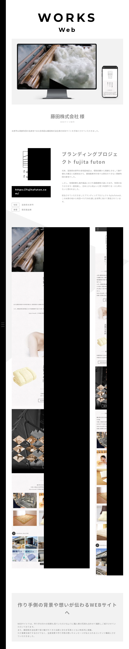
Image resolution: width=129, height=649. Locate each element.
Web (67, 29)
